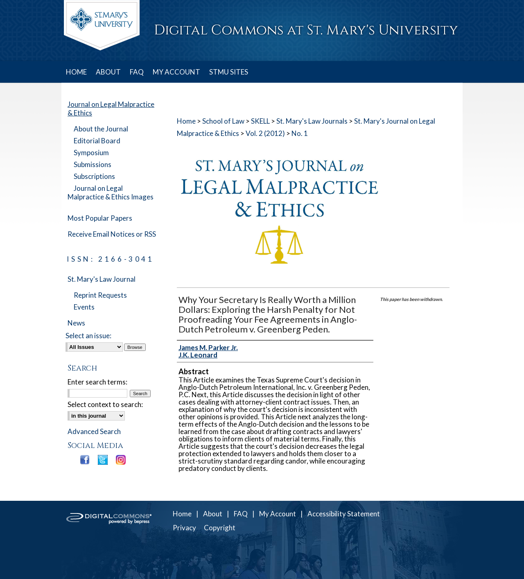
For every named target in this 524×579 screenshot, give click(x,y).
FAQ (241, 513)
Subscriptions (94, 176)
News (76, 323)
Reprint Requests (100, 295)
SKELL (260, 121)
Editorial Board (97, 140)
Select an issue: (88, 335)
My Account (277, 513)
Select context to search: (105, 404)
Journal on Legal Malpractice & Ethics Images (111, 192)
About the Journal (101, 128)
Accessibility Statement (343, 513)
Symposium (91, 152)
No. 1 (299, 133)
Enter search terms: (97, 382)
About (212, 513)
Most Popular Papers (100, 218)
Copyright (219, 527)
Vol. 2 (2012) (265, 133)
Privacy (184, 527)
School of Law (223, 121)
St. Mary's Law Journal (102, 279)
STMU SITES (228, 72)
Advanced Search (94, 431)
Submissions (92, 164)
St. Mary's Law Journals (312, 121)
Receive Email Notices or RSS (112, 234)
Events (84, 307)
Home (186, 121)
